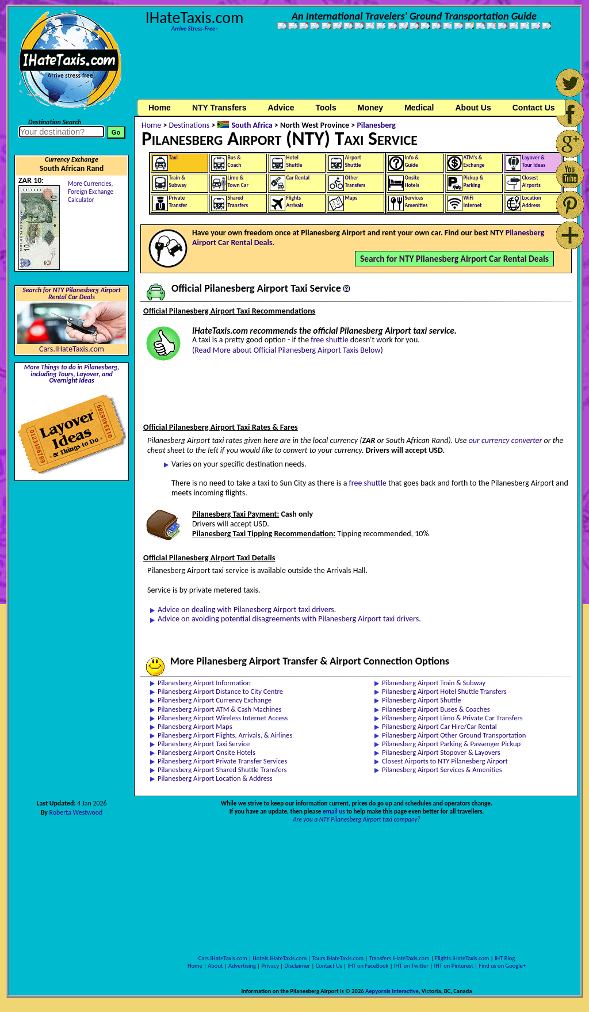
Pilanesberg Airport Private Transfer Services (222, 761)
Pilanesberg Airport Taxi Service (204, 743)
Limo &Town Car (238, 181)
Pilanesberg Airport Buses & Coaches (436, 709)
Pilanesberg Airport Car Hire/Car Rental (439, 726)
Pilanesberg (376, 125)
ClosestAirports (531, 181)
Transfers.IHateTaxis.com (399, 958)
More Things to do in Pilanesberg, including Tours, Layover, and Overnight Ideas (71, 374)
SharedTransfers (238, 201)
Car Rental (298, 177)
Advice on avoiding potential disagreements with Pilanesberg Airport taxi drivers (288, 619)
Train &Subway (178, 181)
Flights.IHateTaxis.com (462, 958)
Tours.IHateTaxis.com (338, 958)
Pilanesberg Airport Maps (195, 726)
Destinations (189, 125)
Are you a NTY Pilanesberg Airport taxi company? (356, 819)
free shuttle (329, 340)
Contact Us (329, 965)
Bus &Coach (235, 161)
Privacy (270, 965)
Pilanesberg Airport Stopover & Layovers (441, 752)
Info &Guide (412, 161)
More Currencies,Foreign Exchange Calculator (90, 192)
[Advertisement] (356, 71)
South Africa (251, 125)
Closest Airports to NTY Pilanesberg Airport (445, 761)
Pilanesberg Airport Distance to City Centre (220, 691)
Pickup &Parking (474, 181)
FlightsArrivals (295, 201)
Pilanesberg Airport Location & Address (215, 778)
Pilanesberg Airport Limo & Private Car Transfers (452, 717)
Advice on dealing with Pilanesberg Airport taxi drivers (246, 609)
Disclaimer (297, 965)
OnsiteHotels (412, 181)
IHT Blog (505, 958)
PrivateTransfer (178, 201)
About (215, 965)
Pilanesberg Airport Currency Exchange (214, 700)
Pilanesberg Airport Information (204, 682)
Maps (351, 197)
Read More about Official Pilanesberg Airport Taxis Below (287, 350)
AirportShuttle (353, 161)
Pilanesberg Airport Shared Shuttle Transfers (222, 769)
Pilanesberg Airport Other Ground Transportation (454, 735)
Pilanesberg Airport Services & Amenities (442, 769)
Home (159, 107)
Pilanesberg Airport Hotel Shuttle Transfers (444, 691)
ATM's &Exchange (474, 161)
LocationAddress (531, 201)
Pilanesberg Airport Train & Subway (433, 682)
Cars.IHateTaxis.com (71, 349)
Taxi (173, 157)
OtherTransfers (355, 181)
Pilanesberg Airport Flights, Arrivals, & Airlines (225, 735)
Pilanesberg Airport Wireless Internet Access (223, 717)
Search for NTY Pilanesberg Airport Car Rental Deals (454, 258)
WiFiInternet (473, 201)
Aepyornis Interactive (392, 991)
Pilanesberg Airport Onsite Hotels (206, 752)
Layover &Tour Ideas (534, 161)
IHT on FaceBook (367, 965)
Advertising (242, 965)
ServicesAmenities (416, 201)
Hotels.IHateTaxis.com (280, 958)
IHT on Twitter (411, 965)
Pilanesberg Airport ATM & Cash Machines (219, 709)
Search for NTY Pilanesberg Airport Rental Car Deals (71, 293)
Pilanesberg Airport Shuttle (421, 700)
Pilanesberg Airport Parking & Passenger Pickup (451, 743)
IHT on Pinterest (453, 965)
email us (334, 811)
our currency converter (505, 440)
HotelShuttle (294, 161)
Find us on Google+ (502, 965)
